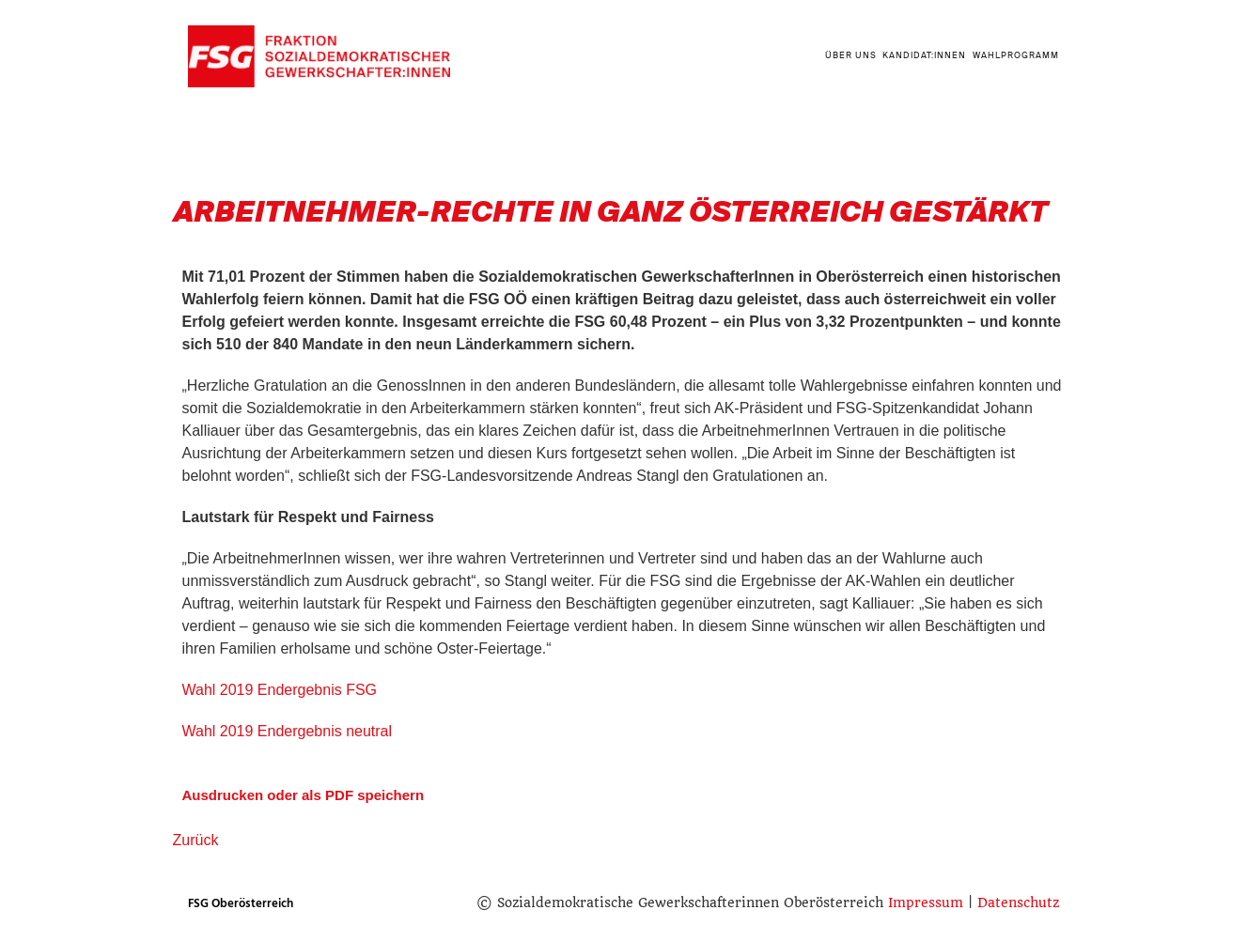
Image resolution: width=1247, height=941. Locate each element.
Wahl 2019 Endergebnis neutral (287, 731)
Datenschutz (1018, 902)
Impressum (925, 902)
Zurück (196, 840)
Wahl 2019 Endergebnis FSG (280, 690)
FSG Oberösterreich (240, 903)
